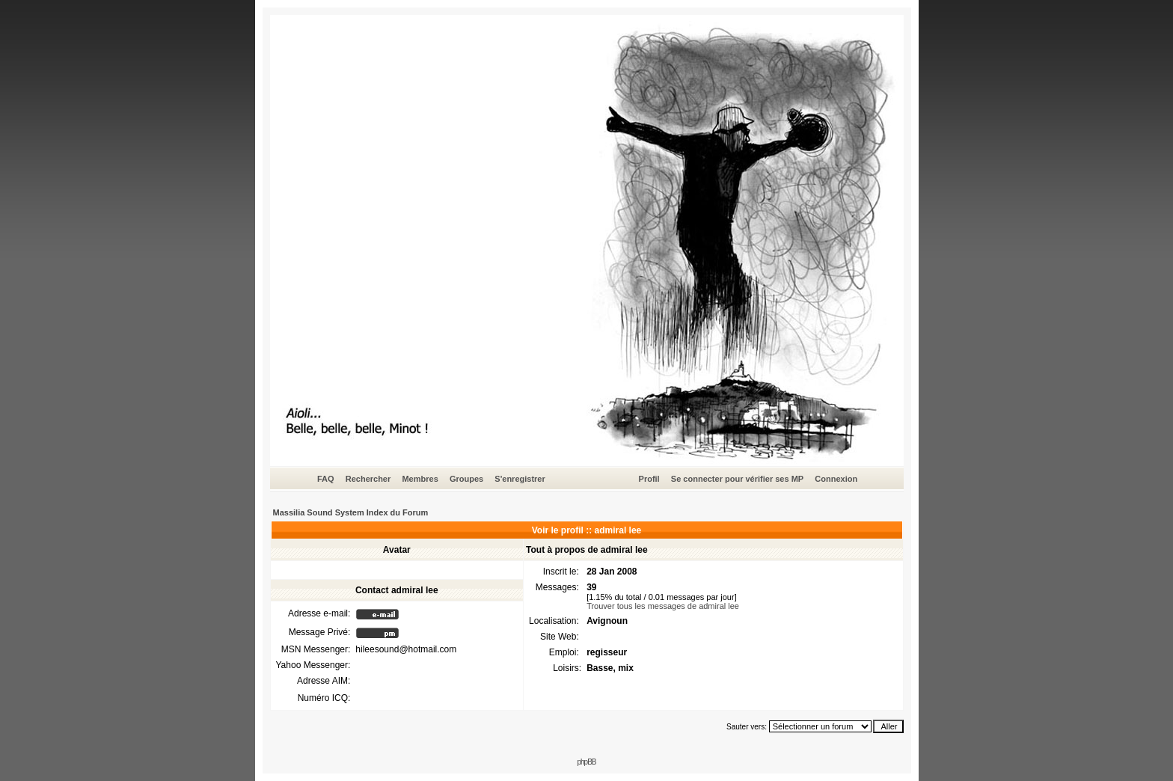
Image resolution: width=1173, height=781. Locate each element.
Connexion (836, 478)
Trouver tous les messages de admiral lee (662, 605)
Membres (420, 478)
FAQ (325, 478)
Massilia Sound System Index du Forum (351, 512)
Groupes (466, 478)
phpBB (586, 762)
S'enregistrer (519, 478)
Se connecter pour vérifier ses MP (737, 478)
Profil (649, 478)
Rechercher (368, 478)
